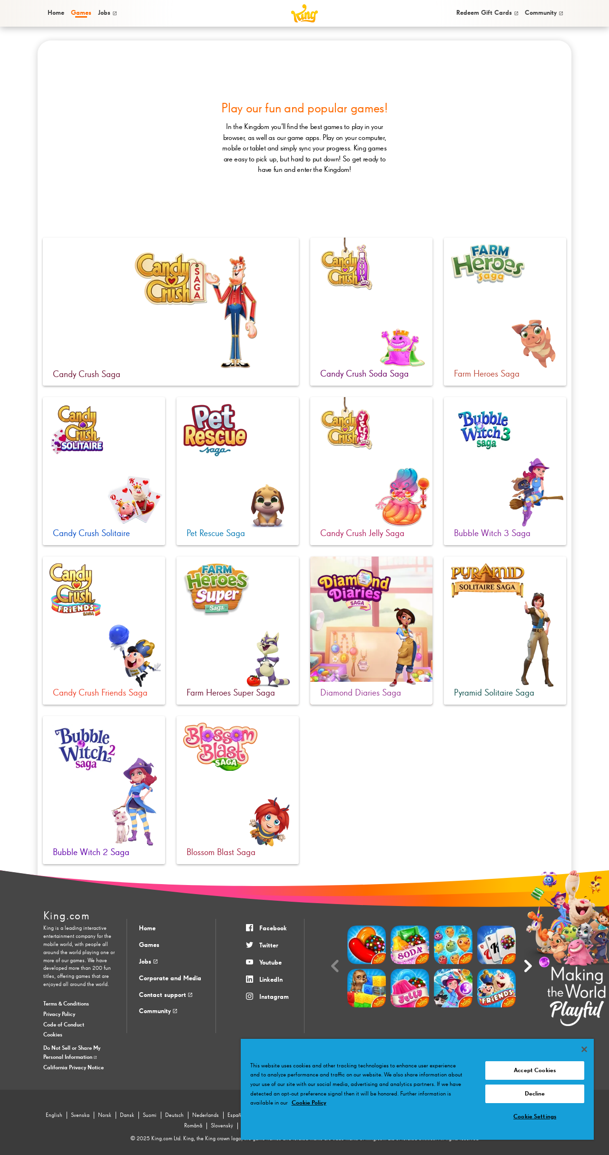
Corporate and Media (170, 978)
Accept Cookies (535, 1070)
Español (236, 1115)
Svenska (80, 1115)
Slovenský (222, 1126)
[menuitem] (55, 13)
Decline (535, 1094)
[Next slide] (528, 967)
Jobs (107, 13)
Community (544, 13)
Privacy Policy (59, 1014)
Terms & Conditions (66, 1004)
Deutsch (174, 1115)
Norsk (104, 1115)
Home (56, 13)
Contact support (165, 995)
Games (149, 945)
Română (193, 1126)
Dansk (127, 1115)
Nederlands (205, 1115)
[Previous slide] (335, 967)
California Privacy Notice (73, 1068)
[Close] (584, 1049)
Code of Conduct (63, 1025)
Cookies (52, 1035)
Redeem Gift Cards (487, 13)
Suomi (150, 1115)
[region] (417, 1089)
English (54, 1115)
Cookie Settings (534, 1117)
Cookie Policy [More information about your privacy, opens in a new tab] (309, 1103)
